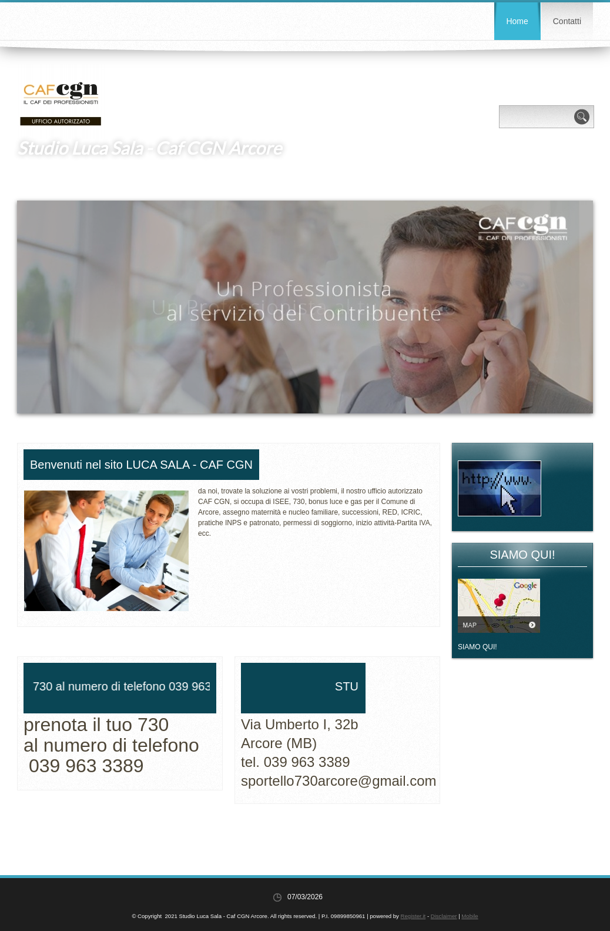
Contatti (567, 21)
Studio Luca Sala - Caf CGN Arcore (149, 147)
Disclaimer (444, 916)
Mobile (469, 916)
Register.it (413, 916)
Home (517, 21)
